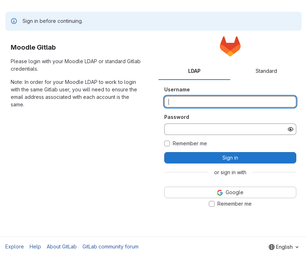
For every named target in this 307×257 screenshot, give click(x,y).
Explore (14, 246)
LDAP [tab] (194, 71)
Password (176, 117)
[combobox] (284, 247)
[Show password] (290, 129)
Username (177, 89)
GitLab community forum (110, 246)
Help (35, 246)
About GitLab (62, 246)
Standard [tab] (266, 71)
